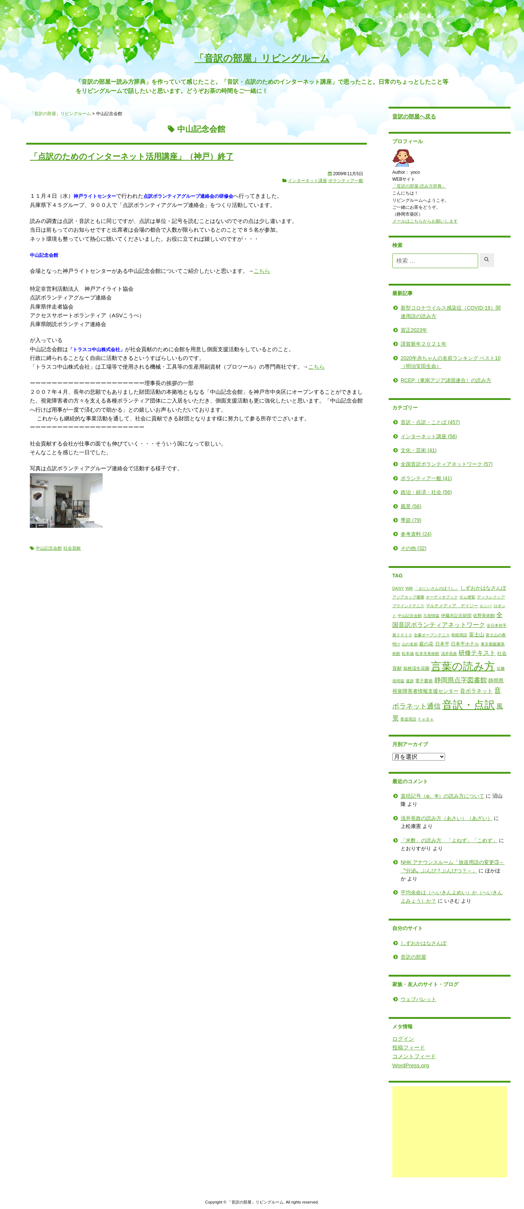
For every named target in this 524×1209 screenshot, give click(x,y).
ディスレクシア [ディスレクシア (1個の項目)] (480, 597)
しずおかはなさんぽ (412, 943)
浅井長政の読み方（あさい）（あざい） (435, 818)
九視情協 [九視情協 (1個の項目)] (420, 615)
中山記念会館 (49, 547)
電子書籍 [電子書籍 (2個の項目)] (412, 680)
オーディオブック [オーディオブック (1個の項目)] (430, 597)
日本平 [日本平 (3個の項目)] (431, 643)
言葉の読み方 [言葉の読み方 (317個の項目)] (452, 666)
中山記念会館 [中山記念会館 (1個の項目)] (398, 615)
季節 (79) (399, 520)
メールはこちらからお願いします (413, 221)
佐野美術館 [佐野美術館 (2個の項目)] (473, 615)
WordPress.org (399, 1065)
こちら (262, 271)
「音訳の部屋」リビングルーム (262, 58)
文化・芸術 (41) (407, 450)
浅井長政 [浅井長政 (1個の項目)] (438, 653)
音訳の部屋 (402, 957)
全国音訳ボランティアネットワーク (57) (435, 464)
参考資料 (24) (404, 534)
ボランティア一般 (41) (415, 478)
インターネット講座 (307, 180)
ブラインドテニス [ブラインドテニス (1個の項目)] (397, 606)
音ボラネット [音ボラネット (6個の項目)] (465, 691)
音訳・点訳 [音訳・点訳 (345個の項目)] (457, 704)
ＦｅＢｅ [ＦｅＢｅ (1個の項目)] (414, 719)
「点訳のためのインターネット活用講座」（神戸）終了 (132, 156)
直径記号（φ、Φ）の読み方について (431, 796)
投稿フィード (397, 1047)
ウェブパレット (407, 999)
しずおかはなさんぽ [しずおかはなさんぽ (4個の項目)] (472, 587)
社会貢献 (72, 547)
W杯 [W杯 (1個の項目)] (398, 588)
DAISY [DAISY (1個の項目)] (387, 588)
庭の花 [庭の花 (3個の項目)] (415, 643)
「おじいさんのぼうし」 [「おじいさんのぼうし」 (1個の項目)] (425, 588)
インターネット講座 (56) (417, 436)
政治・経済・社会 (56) (415, 492)
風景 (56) (399, 506)
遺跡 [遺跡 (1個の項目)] (398, 681)
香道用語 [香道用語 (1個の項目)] (397, 719)
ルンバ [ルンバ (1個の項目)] (474, 606)
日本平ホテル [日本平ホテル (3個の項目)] (454, 643)
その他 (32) (402, 548)
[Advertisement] (438, 1131)
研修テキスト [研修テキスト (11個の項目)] (465, 652)
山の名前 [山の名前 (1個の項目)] (398, 643)
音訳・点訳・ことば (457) (419, 422)
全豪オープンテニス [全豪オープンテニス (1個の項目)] (420, 635)
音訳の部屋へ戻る (403, 116)
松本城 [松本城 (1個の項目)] (396, 653)
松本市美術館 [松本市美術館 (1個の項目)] (416, 653)
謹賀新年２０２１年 (412, 344)
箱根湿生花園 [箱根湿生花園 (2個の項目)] (405, 668)
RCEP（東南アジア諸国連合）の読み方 (434, 380)
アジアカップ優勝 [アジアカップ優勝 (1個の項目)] (397, 597)
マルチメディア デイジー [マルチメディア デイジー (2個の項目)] (440, 605)
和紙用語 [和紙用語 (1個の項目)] (448, 635)
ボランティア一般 (345, 180)
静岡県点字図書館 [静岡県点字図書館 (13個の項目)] (449, 680)
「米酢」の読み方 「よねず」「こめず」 (437, 840)
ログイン (392, 1038)
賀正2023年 (402, 330)
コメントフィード (403, 1056)
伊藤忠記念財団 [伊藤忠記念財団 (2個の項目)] (445, 615)
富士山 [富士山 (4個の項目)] (465, 634)
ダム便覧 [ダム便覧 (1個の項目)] (456, 597)
